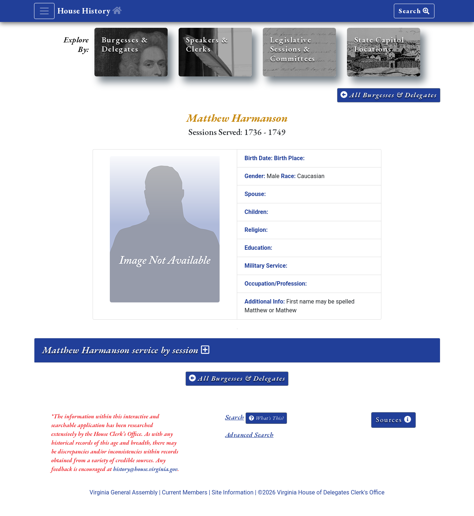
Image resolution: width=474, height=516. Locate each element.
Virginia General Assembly (124, 492)
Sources (393, 419)
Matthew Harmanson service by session (126, 350)
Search (414, 11)
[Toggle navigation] (44, 11)
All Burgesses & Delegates (388, 94)
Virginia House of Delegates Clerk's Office (331, 492)
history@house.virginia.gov (145, 469)
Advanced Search (249, 434)
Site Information (232, 492)
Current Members (184, 492)
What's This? (266, 418)
